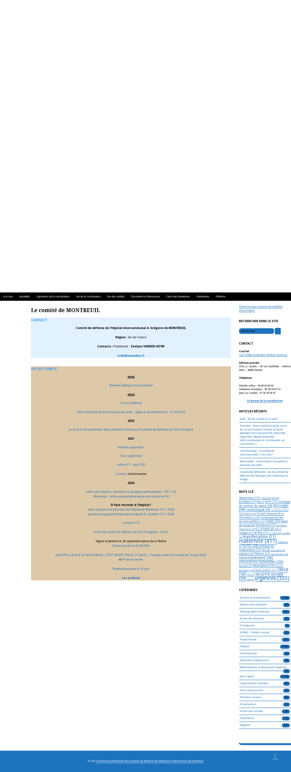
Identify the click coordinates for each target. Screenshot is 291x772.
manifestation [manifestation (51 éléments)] (259, 536)
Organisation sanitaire (254, 683)
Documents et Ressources (145, 296)
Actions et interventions (255, 598)
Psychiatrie (247, 718)
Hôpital (244, 646)
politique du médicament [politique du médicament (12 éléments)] (256, 548)
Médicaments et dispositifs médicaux (263, 667)
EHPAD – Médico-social (254, 632)
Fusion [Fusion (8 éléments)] (268, 528)
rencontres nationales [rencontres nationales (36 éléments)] (261, 562)
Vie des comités (115, 296)
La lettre (121, 474)
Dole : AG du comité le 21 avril (258, 419)
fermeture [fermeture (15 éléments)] (265, 525)
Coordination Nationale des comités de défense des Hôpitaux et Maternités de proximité (149, 761)
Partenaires (202, 296)
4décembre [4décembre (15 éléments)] (249, 498)
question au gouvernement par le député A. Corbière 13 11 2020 (131, 514)
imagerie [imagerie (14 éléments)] (248, 533)
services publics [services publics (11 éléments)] (264, 570)
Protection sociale (251, 711)
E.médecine (247, 626)
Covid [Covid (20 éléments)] (272, 521)
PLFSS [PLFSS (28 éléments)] (250, 546)
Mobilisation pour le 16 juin (131, 569)
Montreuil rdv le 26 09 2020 (131, 546)
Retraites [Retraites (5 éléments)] (245, 566)
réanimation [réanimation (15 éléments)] (263, 566)
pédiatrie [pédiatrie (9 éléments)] (246, 553)
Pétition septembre (130, 447)
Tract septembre (131, 456)
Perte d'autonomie (251, 690)
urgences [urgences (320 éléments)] (272, 578)
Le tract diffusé (130, 403)
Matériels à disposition (254, 660)
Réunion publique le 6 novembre (131, 385)
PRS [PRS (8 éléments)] (265, 549)
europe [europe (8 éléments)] (249, 525)
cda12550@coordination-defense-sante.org (263, 354)
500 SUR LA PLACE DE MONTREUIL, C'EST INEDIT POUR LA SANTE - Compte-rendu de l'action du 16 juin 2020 (131, 555)
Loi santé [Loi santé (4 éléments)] (275, 533)
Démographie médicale (254, 612)
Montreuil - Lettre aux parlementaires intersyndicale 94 (131, 496)
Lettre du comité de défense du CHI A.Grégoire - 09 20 (131, 532)
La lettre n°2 (131, 523)
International (248, 653)
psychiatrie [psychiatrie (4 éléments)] (278, 550)
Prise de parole (132, 559)
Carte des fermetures (178, 296)
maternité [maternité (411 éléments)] (258, 541)
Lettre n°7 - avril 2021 (131, 464)
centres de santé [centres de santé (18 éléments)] (257, 505)
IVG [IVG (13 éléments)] (263, 533)
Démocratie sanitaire (253, 605)
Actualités (24, 296)
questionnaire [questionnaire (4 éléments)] (279, 554)
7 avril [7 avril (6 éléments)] (265, 498)
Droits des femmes (252, 618)
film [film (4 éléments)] (258, 529)
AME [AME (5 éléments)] (260, 502)
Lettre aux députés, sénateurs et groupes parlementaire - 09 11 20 (131, 492)
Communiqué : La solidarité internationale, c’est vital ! (257, 452)
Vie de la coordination (88, 296)
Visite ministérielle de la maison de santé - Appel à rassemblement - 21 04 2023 (131, 412)
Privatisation (248, 704)
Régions (245, 725)
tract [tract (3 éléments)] (250, 579)
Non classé (247, 676)
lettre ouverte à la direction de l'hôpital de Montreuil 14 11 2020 (131, 509)
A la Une (8, 296)
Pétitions (220, 296)
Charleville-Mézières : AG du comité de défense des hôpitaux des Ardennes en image (264, 475)
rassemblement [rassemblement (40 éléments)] (256, 558)
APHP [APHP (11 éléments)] (271, 501)
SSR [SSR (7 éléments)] (250, 574)
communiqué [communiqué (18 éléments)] (258, 510)
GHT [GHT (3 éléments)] (278, 529)
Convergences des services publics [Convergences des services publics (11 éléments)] (261, 519)
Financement (248, 639)
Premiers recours (250, 697)
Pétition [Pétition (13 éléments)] (262, 554)
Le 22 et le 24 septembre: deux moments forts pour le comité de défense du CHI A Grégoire (130, 429)
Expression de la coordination (53, 296)
